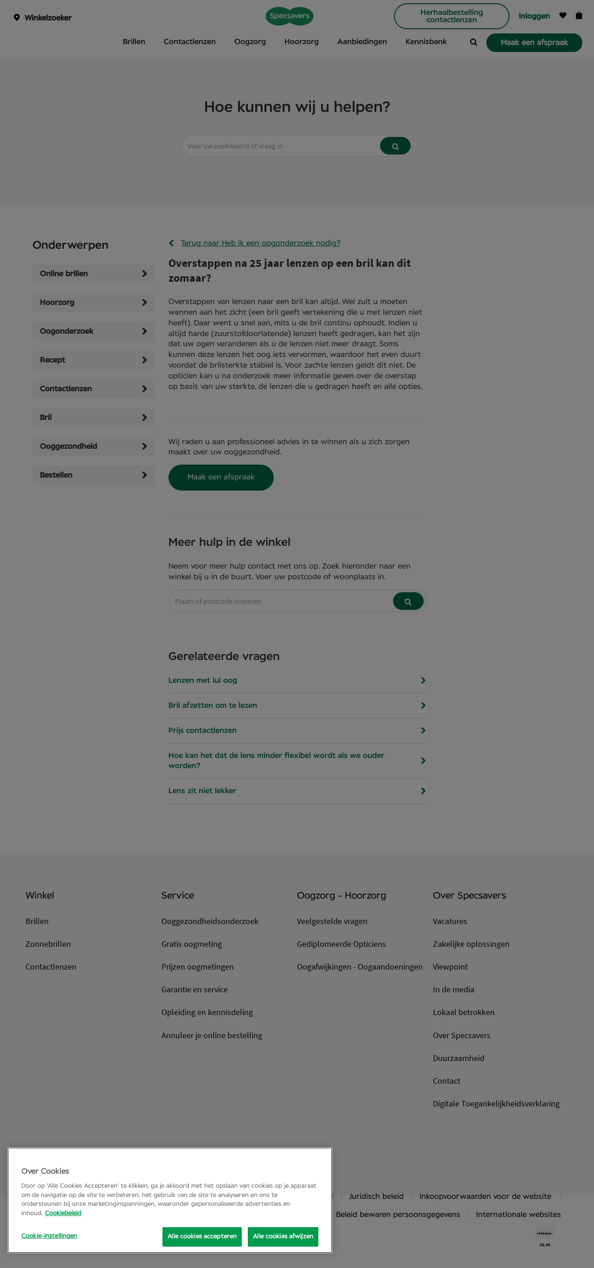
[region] (169, 1200)
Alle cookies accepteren (202, 1237)
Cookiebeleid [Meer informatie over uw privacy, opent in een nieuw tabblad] (63, 1213)
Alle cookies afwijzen (283, 1237)
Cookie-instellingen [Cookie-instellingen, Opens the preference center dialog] (49, 1236)
